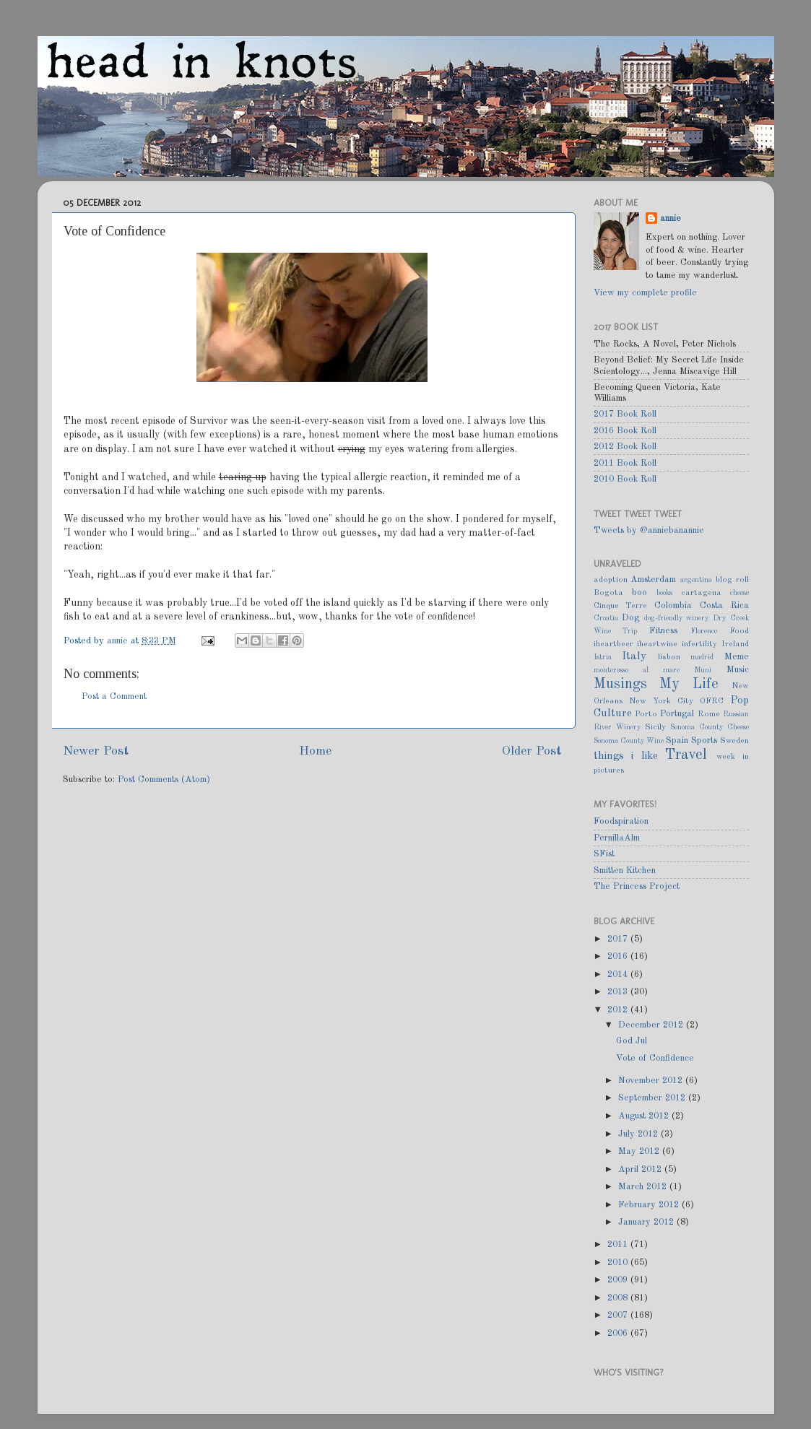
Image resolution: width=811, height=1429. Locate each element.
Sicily (655, 727)
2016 (618, 956)
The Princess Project (637, 886)
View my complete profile (645, 292)
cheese (739, 592)
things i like (626, 756)
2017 (618, 939)
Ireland (735, 644)
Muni (702, 670)
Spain (677, 740)
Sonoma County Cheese (709, 727)
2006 (618, 1333)
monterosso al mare (637, 670)
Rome (709, 714)
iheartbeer (613, 644)
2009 (618, 1280)
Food (739, 631)
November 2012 (651, 1080)
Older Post (531, 751)
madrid (702, 657)
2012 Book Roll (625, 446)
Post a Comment (114, 696)
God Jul (631, 1041)
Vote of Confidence (655, 1058)
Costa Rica (724, 605)
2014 (618, 974)
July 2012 (639, 1134)
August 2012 (645, 1116)
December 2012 (652, 1025)
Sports (704, 740)
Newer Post (96, 751)
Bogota (608, 592)
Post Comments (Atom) (164, 779)
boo (639, 592)
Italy (634, 656)
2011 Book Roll (625, 463)
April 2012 (641, 1169)
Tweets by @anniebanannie (649, 530)
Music (738, 669)
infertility (699, 644)
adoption (611, 579)
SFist (604, 854)
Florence (703, 631)
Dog (630, 617)
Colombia (673, 605)
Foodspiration (621, 821)
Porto (646, 714)
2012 (618, 1010)
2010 (618, 1262)
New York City (661, 701)
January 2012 (647, 1222)
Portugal (677, 713)
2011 (618, 1244)
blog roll (732, 579)
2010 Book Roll (625, 479)
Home (315, 751)
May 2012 (640, 1151)
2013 (618, 991)
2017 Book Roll (625, 414)
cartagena (701, 592)
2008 (618, 1298)
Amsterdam (653, 579)
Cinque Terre (621, 605)
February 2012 (650, 1204)
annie (119, 641)
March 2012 (643, 1186)
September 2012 (653, 1098)
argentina (696, 579)
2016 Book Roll (625, 430)
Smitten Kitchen (625, 870)
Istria (603, 657)
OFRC (712, 701)
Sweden (734, 741)
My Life (689, 684)
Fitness (663, 630)
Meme (736, 656)
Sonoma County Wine (629, 740)
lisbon (669, 657)
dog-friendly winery (676, 618)
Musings (620, 684)
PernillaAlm (617, 838)
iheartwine (657, 644)
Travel (686, 755)
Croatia (606, 618)
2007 (618, 1315)
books (664, 592)
